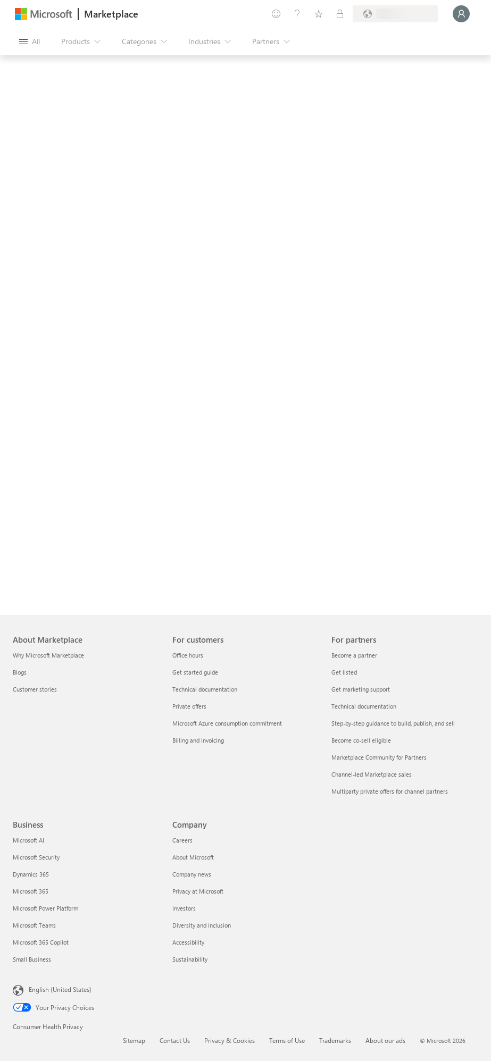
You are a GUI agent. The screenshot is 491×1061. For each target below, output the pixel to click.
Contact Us (175, 1040)
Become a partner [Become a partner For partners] (354, 655)
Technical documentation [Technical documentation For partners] (363, 706)
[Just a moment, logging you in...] (461, 13)
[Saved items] (318, 14)
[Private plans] (339, 14)
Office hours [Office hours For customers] (187, 655)
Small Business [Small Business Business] (32, 959)
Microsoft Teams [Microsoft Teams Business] (34, 925)
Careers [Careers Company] (182, 840)
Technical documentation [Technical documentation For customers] (204, 689)
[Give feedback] (276, 14)
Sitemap (134, 1040)
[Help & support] (297, 14)
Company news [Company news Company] (191, 874)
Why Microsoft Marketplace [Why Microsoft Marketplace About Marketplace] (48, 655)
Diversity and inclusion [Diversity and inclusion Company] (201, 925)
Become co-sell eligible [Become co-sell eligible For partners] (361, 740)
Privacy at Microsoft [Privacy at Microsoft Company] (197, 891)
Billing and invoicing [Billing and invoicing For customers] (198, 740)
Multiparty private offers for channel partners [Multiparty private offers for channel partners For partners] (389, 791)
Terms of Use (287, 1040)
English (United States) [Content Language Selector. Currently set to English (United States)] (60, 989)
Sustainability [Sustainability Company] (189, 959)
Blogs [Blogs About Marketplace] (20, 672)
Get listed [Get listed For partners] (344, 672)
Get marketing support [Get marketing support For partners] (360, 689)
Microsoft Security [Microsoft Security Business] (36, 857)
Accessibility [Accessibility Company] (188, 942)
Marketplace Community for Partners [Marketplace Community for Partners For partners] (379, 757)
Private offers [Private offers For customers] (189, 706)
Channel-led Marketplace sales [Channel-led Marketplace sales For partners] (371, 774)
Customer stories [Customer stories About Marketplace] (35, 689)
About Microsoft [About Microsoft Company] (193, 857)
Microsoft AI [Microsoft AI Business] (28, 840)
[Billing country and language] (395, 13)
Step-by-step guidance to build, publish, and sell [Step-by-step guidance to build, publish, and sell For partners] (393, 723)
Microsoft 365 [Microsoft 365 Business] (30, 891)
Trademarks (335, 1040)
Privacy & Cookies (229, 1040)
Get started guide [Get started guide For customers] (195, 672)
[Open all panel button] (29, 41)
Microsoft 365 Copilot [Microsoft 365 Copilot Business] (41, 942)
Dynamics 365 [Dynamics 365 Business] (31, 874)
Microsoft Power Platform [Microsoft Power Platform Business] (45, 908)
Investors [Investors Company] (184, 908)
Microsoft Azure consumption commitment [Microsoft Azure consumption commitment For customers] (227, 723)
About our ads (385, 1040)
